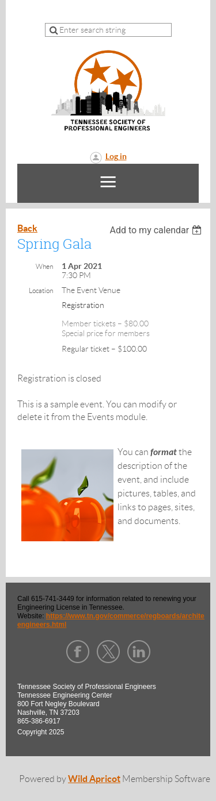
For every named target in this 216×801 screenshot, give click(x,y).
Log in (116, 156)
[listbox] (156, 230)
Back (27, 228)
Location (41, 290)
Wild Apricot (94, 778)
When (44, 266)
